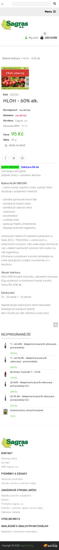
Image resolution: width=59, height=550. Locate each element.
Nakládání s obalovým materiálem (24, 526)
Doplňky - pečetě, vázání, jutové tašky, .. (23, 508)
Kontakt (7, 453)
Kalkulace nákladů (10, 512)
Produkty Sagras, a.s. (12, 503)
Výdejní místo (10, 519)
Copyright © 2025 (17, 545)
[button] (50, 11)
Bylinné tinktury (12, 58)
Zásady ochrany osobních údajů (18, 483)
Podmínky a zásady (14, 473)
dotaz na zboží (15, 145)
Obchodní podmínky (12, 479)
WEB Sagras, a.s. (10, 466)
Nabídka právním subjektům (16, 495)
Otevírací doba (9, 458)
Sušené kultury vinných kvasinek (26, 410)
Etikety (5, 499)
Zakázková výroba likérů (18, 490)
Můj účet (32, 37)
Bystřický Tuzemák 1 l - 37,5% (25, 372)
